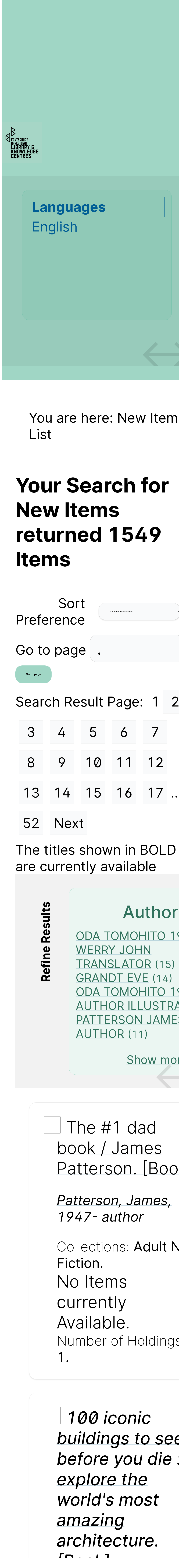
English (55, 226)
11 (124, 762)
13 (31, 792)
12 (155, 762)
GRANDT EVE (112, 978)
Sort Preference (50, 611)
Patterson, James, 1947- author (114, 1208)
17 (155, 792)
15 (93, 792)
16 (124, 792)
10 (93, 762)
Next (69, 823)
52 (31, 823)
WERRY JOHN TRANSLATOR (113, 957)
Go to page (52, 650)
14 (62, 792)
